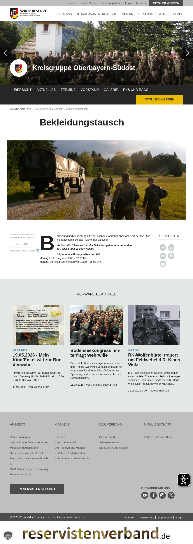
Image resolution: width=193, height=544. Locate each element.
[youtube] (144, 495)
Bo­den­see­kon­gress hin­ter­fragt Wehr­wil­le (95, 353)
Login (128, 3)
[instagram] (162, 495)
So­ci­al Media (88, 3)
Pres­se (72, 3)
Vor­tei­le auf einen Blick (158, 437)
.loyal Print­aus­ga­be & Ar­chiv (72, 458)
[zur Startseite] (29, 13)
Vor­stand (90, 90)
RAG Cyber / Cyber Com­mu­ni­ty (29, 469)
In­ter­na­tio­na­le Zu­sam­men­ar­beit (29, 442)
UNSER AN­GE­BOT (67, 13)
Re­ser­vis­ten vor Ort (118, 13)
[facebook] (153, 495)
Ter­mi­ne (68, 90)
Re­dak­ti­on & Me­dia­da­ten (70, 453)
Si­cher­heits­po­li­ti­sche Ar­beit (26, 453)
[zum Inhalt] (39, 325)
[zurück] (5, 53)
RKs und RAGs (135, 90)
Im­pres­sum (165, 517)
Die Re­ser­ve (20, 349)
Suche (141, 3)
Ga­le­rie (111, 90)
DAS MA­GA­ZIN (90, 13)
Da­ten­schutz (146, 517)
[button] (163, 247)
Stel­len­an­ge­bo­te (111, 3)
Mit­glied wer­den (166, 3)
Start (28, 108)
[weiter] (187, 53)
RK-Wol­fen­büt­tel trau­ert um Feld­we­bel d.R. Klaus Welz (154, 359)
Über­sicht (22, 90)
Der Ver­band (107, 437)
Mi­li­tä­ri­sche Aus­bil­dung (24, 447)
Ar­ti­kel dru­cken (22, 250)
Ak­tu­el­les (46, 90)
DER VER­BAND (147, 13)
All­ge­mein (133, 349)
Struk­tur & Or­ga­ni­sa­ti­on (113, 447)
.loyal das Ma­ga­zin (66, 442)
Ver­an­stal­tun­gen (20, 437)
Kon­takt (129, 517)
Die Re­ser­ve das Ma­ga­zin (48, 108)
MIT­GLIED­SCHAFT (170, 13)
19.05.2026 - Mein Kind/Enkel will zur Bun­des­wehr (38, 359)
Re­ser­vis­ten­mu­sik (21, 474)
